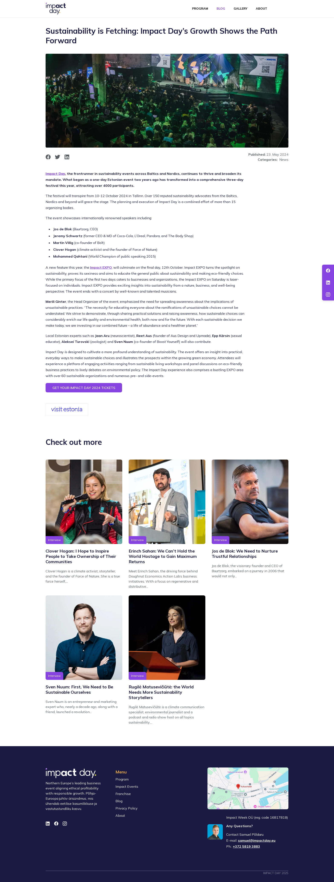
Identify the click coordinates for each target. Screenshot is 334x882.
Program (200, 8)
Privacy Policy (126, 808)
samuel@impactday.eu (256, 840)
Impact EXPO (101, 267)
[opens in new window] (48, 157)
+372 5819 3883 (246, 846)
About (261, 8)
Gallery (240, 8)
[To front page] (56, 9)
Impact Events (126, 786)
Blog (221, 8)
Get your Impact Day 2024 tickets (83, 388)
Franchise (123, 794)
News (283, 159)
